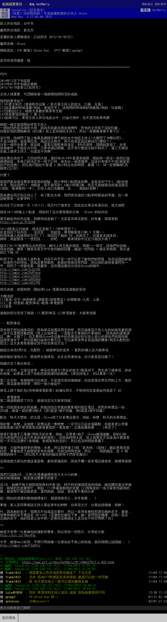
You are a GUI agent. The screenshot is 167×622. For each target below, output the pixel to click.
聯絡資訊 (147, 4)
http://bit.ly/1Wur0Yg (17, 535)
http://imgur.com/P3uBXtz (20, 545)
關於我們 (160, 4)
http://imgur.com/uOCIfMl (20, 282)
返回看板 (9, 617)
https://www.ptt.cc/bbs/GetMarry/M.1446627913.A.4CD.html (69, 562)
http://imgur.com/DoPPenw (20, 272)
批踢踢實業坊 (12, 4)
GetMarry (39, 4)
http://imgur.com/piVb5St (20, 276)
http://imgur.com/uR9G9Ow (20, 279)
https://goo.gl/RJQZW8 (17, 222)
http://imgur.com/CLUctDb (20, 269)
